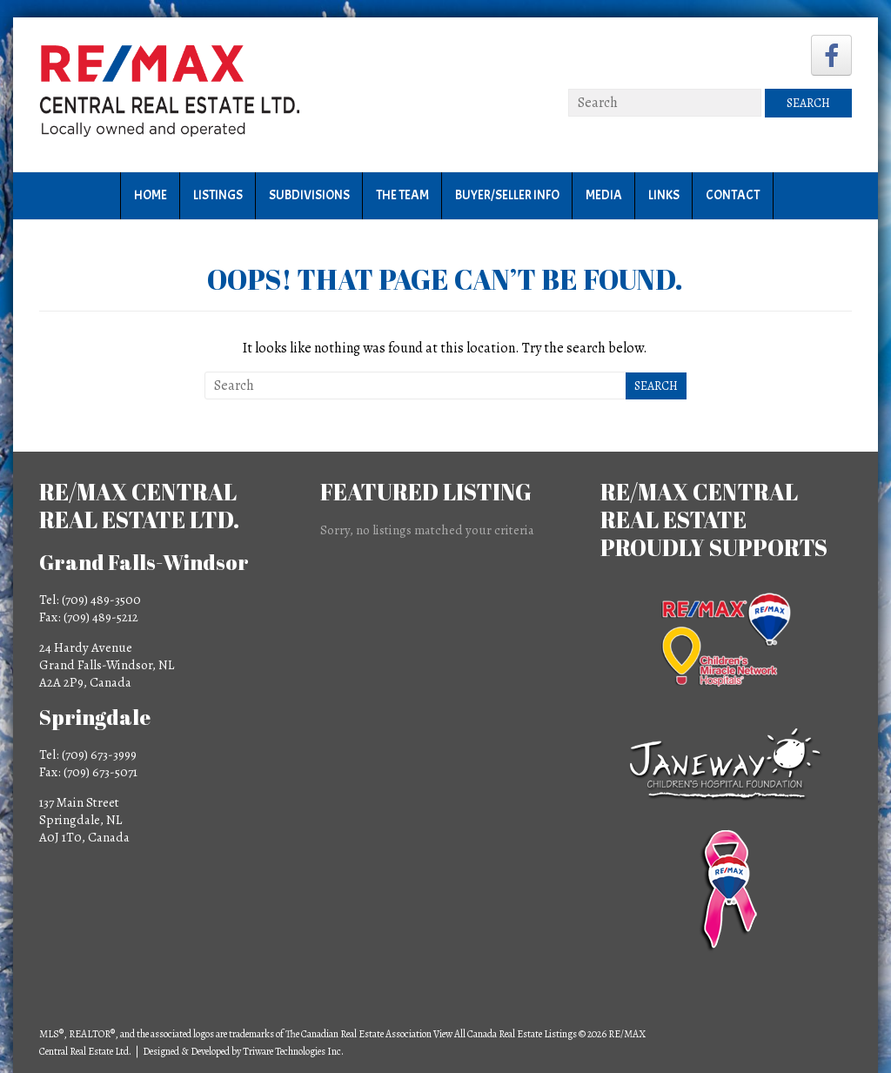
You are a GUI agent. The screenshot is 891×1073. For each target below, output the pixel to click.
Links (664, 195)
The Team (402, 195)
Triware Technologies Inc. (293, 1051)
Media (604, 195)
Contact (733, 195)
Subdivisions (309, 195)
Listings (218, 195)
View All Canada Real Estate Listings (505, 1034)
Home (150, 195)
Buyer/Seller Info (507, 195)
